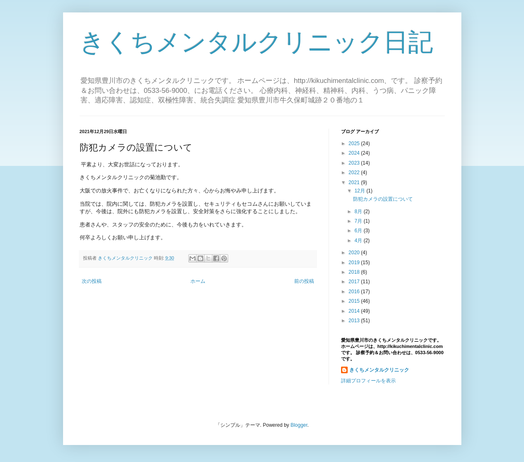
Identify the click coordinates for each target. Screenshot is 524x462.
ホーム (197, 281)
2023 (355, 163)
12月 (360, 191)
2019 (355, 262)
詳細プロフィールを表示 (368, 381)
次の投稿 (92, 281)
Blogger (298, 425)
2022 (355, 172)
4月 (358, 240)
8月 (358, 211)
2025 (355, 143)
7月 (358, 221)
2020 (355, 252)
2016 (355, 291)
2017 (355, 281)
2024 (355, 153)
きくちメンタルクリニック (379, 370)
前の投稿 (304, 281)
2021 (355, 182)
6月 (358, 230)
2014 (355, 311)
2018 (355, 272)
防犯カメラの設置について (383, 199)
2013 (355, 320)
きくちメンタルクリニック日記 (256, 42)
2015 (355, 301)
